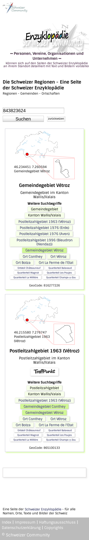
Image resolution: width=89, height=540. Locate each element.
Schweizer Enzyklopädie (43, 509)
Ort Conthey (32, 256)
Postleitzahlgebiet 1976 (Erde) (44, 227)
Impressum (25, 522)
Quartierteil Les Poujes (59, 272)
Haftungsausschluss (57, 522)
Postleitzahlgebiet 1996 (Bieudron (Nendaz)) (44, 242)
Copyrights (53, 527)
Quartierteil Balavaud (60, 267)
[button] (23, 119)
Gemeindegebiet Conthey (44, 406)
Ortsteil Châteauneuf (28, 267)
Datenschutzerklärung (21, 527)
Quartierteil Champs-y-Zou (61, 277)
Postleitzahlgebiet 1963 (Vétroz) (44, 221)
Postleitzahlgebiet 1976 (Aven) (44, 233)
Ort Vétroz (58, 256)
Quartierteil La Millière (25, 277)
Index (6, 522)
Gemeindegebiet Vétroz (44, 250)
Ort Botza (23, 262)
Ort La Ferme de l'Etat (56, 262)
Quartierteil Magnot (28, 272)
